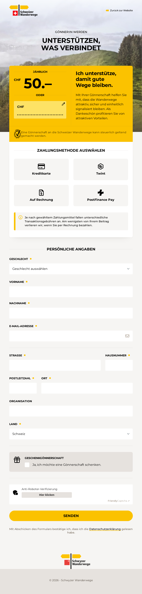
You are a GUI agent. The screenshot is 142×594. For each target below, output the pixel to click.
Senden (71, 516)
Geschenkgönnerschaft (44, 458)
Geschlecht (18, 259)
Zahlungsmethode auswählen (71, 150)
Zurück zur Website (121, 10)
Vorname (16, 282)
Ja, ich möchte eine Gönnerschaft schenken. (66, 465)
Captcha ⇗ (119, 500)
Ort (44, 378)
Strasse (15, 355)
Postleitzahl (20, 378)
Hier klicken (46, 494)
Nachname (17, 303)
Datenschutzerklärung (105, 529)
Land (13, 424)
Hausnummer (115, 355)
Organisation (20, 401)
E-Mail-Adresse (21, 326)
